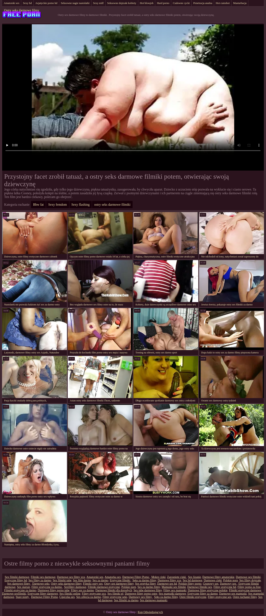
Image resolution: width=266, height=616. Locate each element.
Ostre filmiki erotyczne (192, 597)
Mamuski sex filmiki (174, 587)
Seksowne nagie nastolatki (75, 3)
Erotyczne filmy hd (16, 580)
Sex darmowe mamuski (153, 600)
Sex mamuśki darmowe (172, 593)
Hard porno (163, 3)
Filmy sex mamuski (174, 590)
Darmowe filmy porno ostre (141, 593)
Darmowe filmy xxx (169, 580)
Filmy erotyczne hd (224, 587)
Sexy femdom (57, 204)
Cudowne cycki (181, 3)
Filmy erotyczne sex (220, 597)
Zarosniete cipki (177, 577)
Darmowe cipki (213, 580)
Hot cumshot (223, 3)
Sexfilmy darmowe (75, 587)
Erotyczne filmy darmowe (43, 593)
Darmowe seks (40, 583)
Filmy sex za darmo (82, 590)
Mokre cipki (158, 577)
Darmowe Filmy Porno (136, 577)
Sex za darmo (100, 580)
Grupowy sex (211, 583)
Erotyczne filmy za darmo (202, 593)
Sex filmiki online (69, 593)
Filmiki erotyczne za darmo (20, 590)
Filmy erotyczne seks (114, 597)
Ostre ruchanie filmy (245, 597)
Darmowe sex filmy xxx (71, 577)
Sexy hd (27, 3)
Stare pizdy (23, 597)
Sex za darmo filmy (148, 587)
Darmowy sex (228, 583)
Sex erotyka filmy (145, 583)
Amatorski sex (11, 3)
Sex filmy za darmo (39, 580)
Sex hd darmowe (192, 580)
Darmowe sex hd (167, 583)
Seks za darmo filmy (144, 580)
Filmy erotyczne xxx (94, 593)
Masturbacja (239, 3)
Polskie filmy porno (189, 583)
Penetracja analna (202, 3)
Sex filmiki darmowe (17, 577)
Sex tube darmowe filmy (147, 590)
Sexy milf (98, 3)
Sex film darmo (82, 580)
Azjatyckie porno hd (46, 3)
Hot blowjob (146, 3)
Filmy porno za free (249, 587)
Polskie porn (230, 580)
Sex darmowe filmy (19, 583)
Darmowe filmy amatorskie (218, 577)
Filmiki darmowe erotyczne (104, 587)
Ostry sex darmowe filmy (119, 583)
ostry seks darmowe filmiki (112, 204)
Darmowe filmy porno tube (53, 590)
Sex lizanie (194, 577)
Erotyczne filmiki (120, 580)
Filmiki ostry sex (93, 583)
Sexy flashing (80, 204)
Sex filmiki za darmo (126, 600)
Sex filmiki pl (115, 593)
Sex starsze (23, 587)
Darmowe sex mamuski (233, 593)
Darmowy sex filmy (141, 597)
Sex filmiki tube (62, 580)
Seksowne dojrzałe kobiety (121, 3)
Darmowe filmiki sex (199, 587)
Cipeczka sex (67, 597)
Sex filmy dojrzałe (250, 580)
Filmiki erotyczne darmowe (245, 590)
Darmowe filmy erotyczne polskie (208, 590)
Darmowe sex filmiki (248, 577)
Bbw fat (38, 204)
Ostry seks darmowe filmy (21, 10)
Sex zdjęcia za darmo (88, 597)
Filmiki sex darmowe (43, 577)
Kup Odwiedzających (150, 612)
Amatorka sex (113, 577)
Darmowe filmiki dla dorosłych (113, 590)
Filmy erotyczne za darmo (47, 587)
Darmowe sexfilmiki (14, 593)
